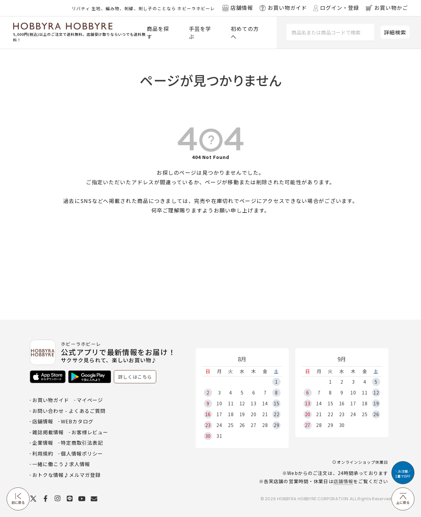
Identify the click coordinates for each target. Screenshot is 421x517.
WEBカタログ (77, 421)
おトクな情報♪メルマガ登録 (66, 474)
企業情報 (42, 442)
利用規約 (42, 453)
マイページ (90, 399)
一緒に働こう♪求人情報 (61, 464)
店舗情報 (343, 481)
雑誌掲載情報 (48, 432)
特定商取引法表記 (82, 442)
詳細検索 (395, 32)
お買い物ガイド (50, 399)
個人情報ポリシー (82, 453)
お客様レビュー (89, 432)
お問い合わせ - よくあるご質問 (69, 410)
